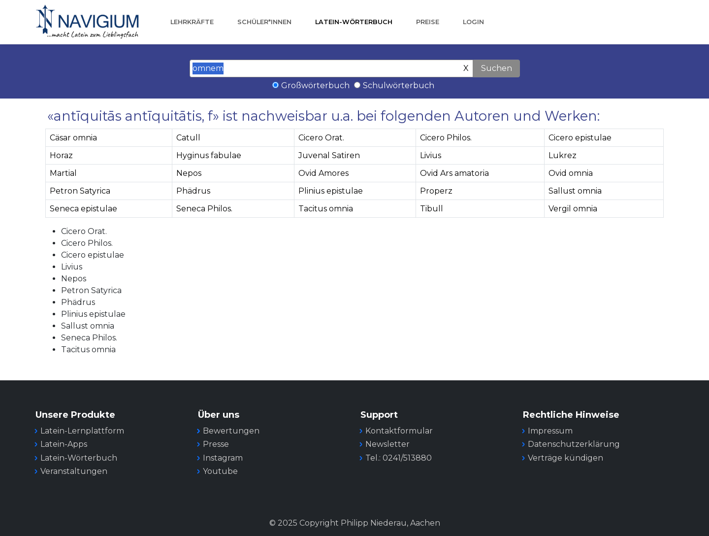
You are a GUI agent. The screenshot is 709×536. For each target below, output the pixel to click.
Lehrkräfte (192, 22)
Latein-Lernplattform (82, 431)
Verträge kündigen (565, 458)
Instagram (223, 458)
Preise (427, 22)
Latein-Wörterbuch (353, 22)
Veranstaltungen (73, 471)
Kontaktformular (399, 431)
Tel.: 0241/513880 (398, 458)
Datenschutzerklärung (574, 444)
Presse (216, 444)
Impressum (550, 431)
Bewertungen (231, 431)
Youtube (220, 471)
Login (473, 22)
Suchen (496, 68)
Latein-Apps (63, 444)
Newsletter (387, 444)
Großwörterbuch (315, 85)
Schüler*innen (264, 22)
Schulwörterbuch (398, 85)
